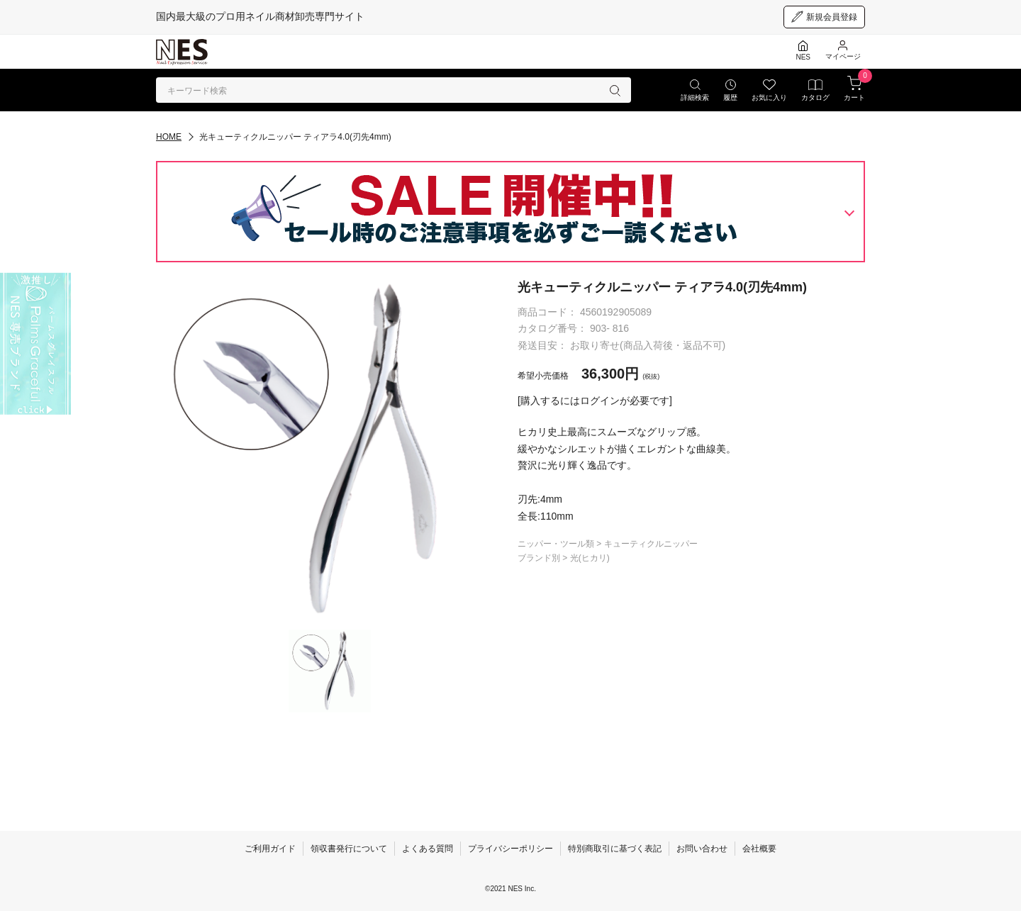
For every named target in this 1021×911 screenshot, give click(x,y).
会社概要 (759, 849)
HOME (169, 137)
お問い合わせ (701, 849)
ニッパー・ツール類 (557, 544)
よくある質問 (427, 849)
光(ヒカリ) (590, 558)
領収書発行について (349, 849)
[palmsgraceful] (35, 344)
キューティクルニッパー (651, 544)
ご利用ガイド (270, 849)
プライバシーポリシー (510, 849)
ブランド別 (540, 558)
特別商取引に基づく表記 (615, 849)
